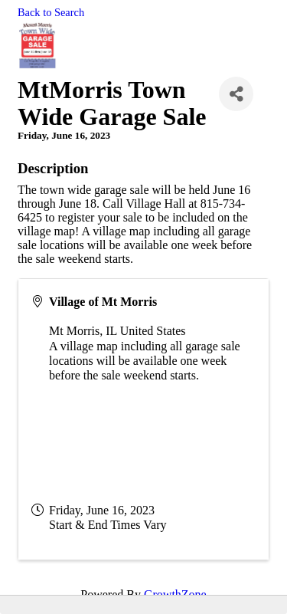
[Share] (236, 94)
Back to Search (51, 12)
